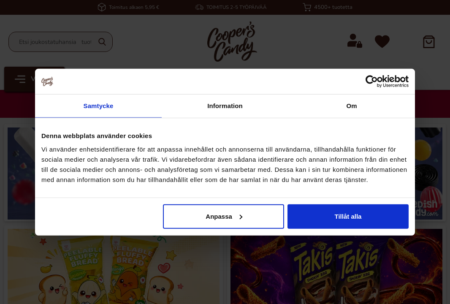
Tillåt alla (347, 216)
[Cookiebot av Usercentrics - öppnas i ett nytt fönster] (372, 81)
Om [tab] (351, 105)
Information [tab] (225, 105)
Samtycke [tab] (99, 105)
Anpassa (224, 216)
